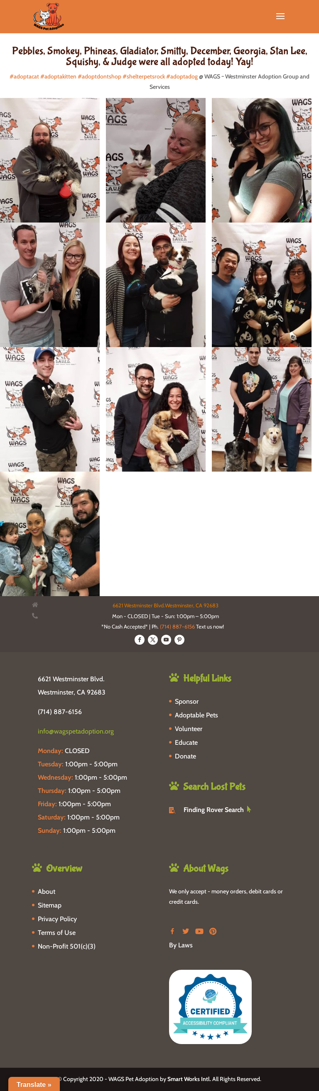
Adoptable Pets (196, 715)
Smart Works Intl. (189, 1079)
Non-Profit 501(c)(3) (67, 946)
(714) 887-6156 (177, 626)
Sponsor (187, 701)
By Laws (181, 945)
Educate (186, 742)
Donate (185, 756)
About (46, 891)
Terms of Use (57, 933)
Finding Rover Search (214, 810)
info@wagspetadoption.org (76, 731)
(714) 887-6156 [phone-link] (60, 712)
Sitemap (49, 905)
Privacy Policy (57, 919)
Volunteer (188, 729)
